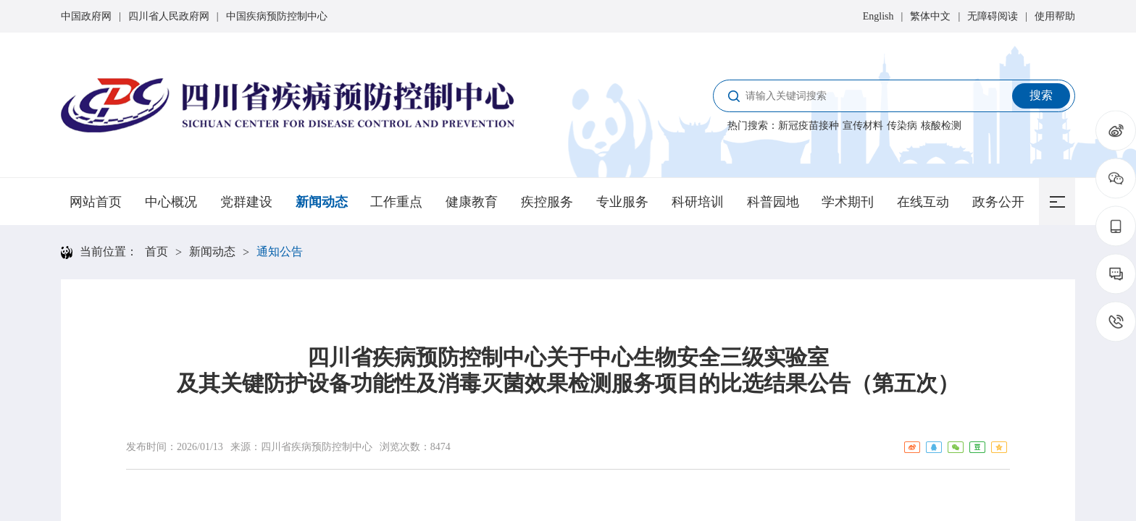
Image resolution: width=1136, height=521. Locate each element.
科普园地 (773, 202)
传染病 (902, 125)
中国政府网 (86, 16)
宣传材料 (863, 125)
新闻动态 (322, 202)
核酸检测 (941, 125)
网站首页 (96, 202)
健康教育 (472, 202)
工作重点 (396, 202)
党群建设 (246, 202)
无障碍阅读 (992, 16)
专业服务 (622, 202)
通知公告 (279, 251)
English (878, 16)
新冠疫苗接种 (808, 125)
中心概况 (171, 202)
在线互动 (923, 202)
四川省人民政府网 (168, 16)
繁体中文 (930, 16)
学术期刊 (848, 202)
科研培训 (698, 202)
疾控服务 (547, 202)
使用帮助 (1055, 16)
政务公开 (998, 202)
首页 (156, 251)
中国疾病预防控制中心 (276, 16)
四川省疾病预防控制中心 (316, 446)
